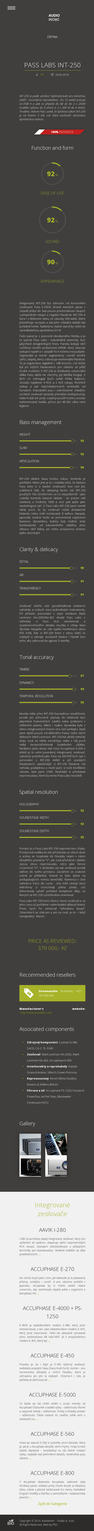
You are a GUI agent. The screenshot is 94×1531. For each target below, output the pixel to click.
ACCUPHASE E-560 (52, 1433)
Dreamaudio (48, 991)
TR (42, 75)
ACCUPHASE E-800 (52, 1472)
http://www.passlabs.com (36, 1012)
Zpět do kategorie (52, 1503)
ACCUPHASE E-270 (52, 1268)
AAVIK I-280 (52, 1229)
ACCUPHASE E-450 (52, 1355)
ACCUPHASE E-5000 (52, 1394)
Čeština (52, 37)
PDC (55, 1524)
